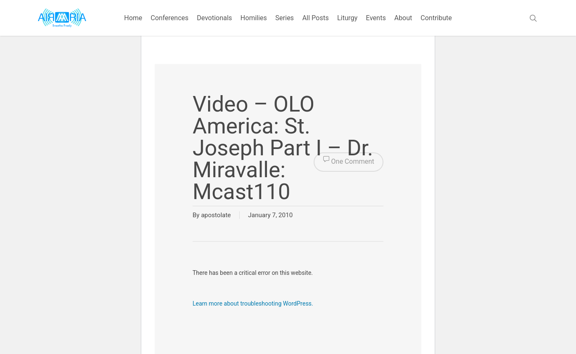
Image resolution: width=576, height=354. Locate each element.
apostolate (216, 215)
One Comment (348, 162)
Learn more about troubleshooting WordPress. (253, 303)
